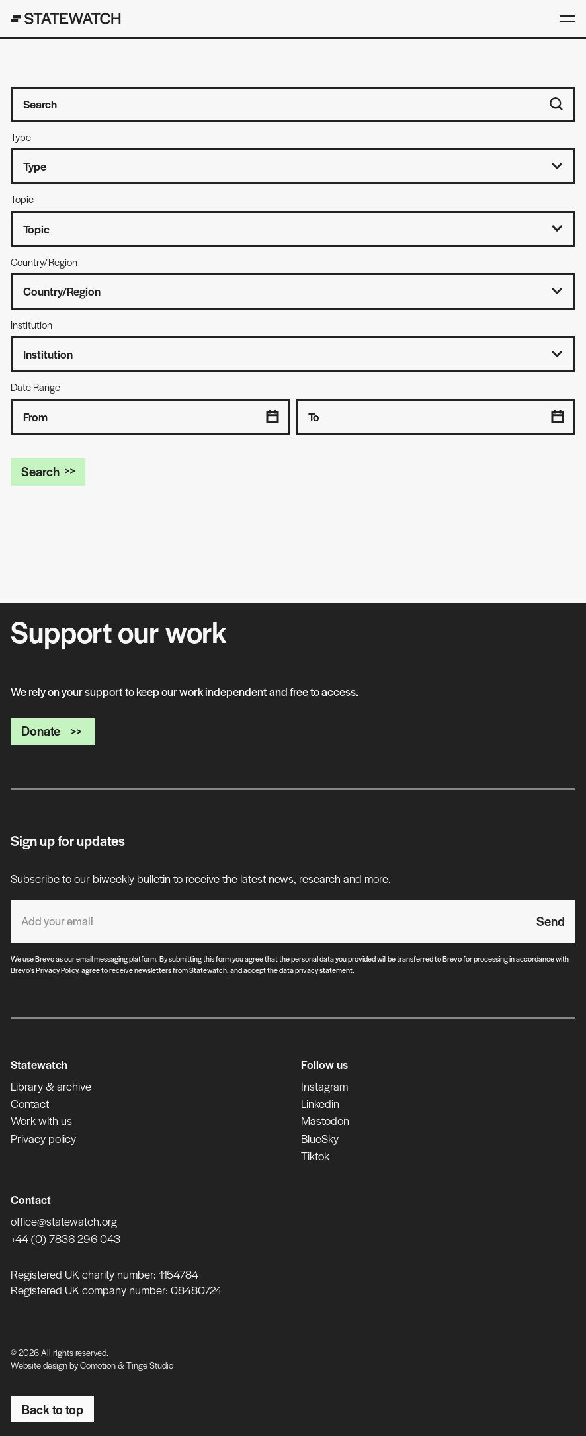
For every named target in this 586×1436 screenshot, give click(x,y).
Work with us (41, 1120)
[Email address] (268, 921)
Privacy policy (43, 1138)
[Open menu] (567, 18)
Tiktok (315, 1155)
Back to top (52, 1409)
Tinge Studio (149, 1365)
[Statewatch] (66, 18)
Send (550, 921)
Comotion (98, 1365)
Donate (52, 730)
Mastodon (325, 1120)
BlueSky (320, 1138)
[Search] (556, 103)
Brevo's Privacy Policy (44, 969)
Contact (30, 1103)
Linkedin (320, 1103)
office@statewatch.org (64, 1221)
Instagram (324, 1086)
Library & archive (51, 1086)
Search (48, 471)
